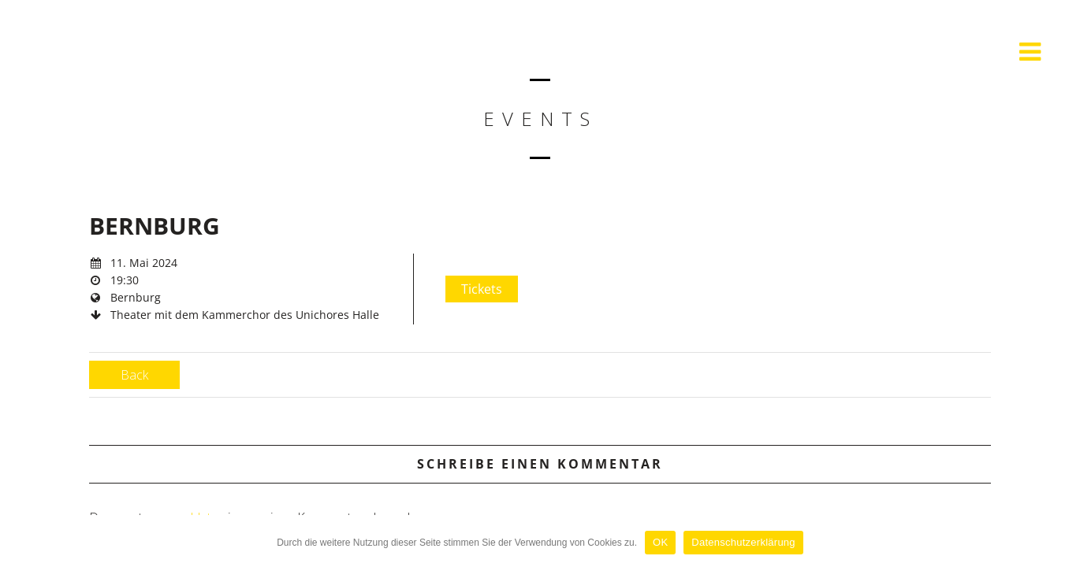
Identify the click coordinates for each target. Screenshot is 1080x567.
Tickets (481, 289)
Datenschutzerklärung (743, 542)
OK (660, 542)
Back (134, 375)
